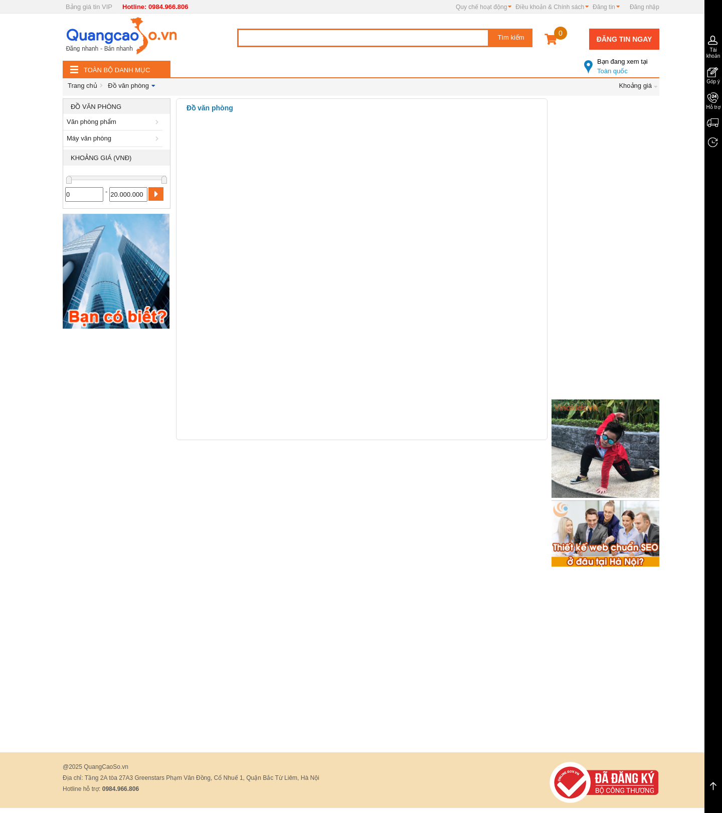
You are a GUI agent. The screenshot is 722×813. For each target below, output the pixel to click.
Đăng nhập (644, 7)
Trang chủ (82, 85)
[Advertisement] (116, 484)
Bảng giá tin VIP (89, 7)
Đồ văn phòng (128, 85)
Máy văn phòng (114, 138)
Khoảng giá (635, 85)
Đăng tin (604, 7)
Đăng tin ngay (624, 39)
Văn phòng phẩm (114, 121)
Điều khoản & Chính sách (549, 7)
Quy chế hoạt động (481, 7)
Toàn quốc (621, 62)
